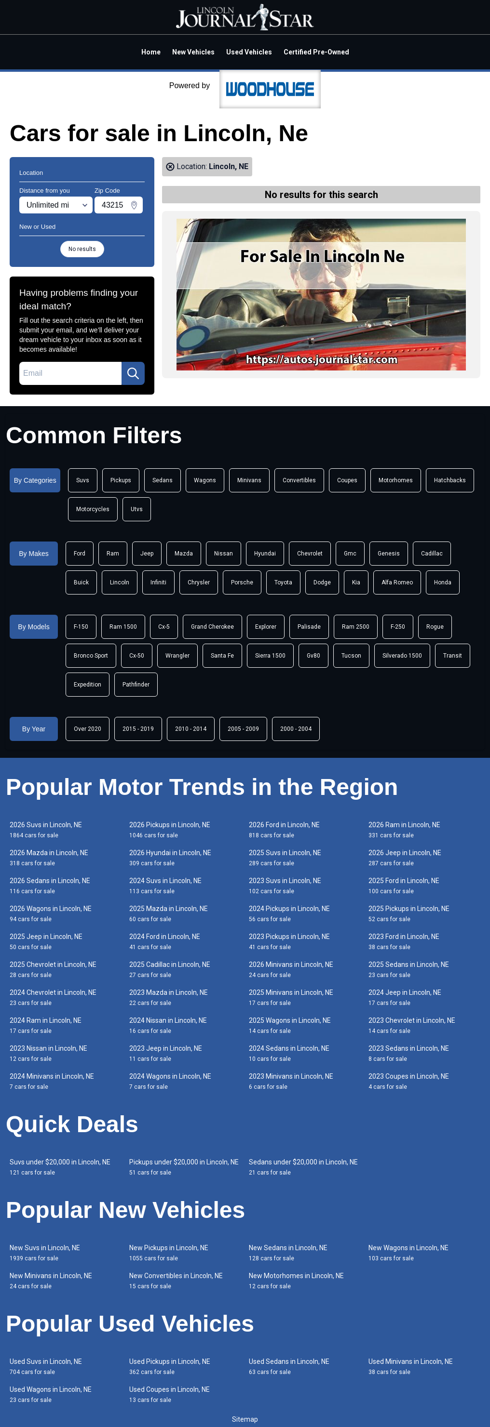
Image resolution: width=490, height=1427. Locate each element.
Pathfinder (136, 684)
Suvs (82, 480)
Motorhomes (396, 480)
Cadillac (432, 553)
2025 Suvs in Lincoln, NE (285, 858)
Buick (81, 582)
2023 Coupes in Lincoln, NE (408, 1081)
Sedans (162, 480)
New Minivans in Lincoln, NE (51, 1281)
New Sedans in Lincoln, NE (288, 1253)
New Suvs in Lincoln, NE (45, 1253)
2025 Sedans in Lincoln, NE (408, 969)
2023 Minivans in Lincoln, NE (291, 1081)
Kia (356, 582)
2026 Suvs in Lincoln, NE (46, 830)
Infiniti (158, 582)
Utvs (137, 509)
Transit (452, 655)
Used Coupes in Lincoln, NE (169, 1394)
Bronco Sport (91, 655)
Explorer (265, 626)
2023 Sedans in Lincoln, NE (408, 1053)
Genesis (389, 553)
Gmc (350, 553)
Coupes (347, 480)
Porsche (242, 582)
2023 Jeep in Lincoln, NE (165, 1053)
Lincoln (119, 582)
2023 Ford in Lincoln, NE (403, 942)
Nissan (223, 553)
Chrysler (199, 582)
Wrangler (177, 655)
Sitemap (245, 1419)
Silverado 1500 (402, 655)
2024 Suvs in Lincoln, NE (165, 886)
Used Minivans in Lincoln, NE (410, 1366)
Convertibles (299, 480)
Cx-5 (164, 626)
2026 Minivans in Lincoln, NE (291, 969)
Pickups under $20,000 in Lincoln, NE (184, 1167)
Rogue (435, 626)
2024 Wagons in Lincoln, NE (170, 1081)
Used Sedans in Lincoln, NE (289, 1366)
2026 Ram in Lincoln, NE (404, 830)
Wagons (205, 480)
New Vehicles (193, 52)
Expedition (87, 684)
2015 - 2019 (138, 729)
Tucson (351, 655)
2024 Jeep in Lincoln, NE (404, 997)
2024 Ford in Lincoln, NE (164, 942)
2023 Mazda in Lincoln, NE (168, 997)
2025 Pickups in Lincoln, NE (408, 914)
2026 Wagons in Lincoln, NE (51, 914)
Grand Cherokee (212, 626)
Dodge (322, 582)
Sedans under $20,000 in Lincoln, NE (303, 1167)
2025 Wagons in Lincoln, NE (290, 1025)
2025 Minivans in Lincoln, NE (291, 997)
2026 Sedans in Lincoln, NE (50, 886)
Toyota (283, 582)
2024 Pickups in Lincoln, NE (289, 914)
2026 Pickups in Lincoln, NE (169, 830)
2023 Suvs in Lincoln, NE (285, 886)
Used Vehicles (249, 52)
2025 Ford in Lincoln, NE (403, 886)
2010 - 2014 (190, 729)
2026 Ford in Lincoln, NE (284, 830)
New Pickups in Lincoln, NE (168, 1253)
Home (151, 52)
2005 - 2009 (243, 729)
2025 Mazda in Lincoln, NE (168, 914)
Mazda (184, 553)
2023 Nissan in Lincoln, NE (48, 1053)
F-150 (81, 626)
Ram (113, 553)
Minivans (249, 480)
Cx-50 (136, 655)
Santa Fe (222, 655)
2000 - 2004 (296, 729)
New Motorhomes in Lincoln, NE (296, 1281)
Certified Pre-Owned (316, 52)
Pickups (120, 480)
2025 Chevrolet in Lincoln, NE (53, 969)
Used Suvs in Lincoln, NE (46, 1366)
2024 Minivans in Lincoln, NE (52, 1081)
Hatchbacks (450, 480)
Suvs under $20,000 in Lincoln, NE (60, 1167)
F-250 (398, 626)
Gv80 (313, 655)
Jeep (146, 553)
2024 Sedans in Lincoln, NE (289, 1053)
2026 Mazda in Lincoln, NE (49, 858)
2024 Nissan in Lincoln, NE (168, 1025)
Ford (79, 553)
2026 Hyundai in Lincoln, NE (170, 858)
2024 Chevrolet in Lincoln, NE (53, 997)
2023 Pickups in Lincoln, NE (289, 942)
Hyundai (265, 553)
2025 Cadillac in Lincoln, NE (169, 969)
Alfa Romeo (397, 582)
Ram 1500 (123, 626)
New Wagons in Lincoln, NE (408, 1253)
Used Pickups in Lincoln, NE (169, 1366)
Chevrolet (310, 553)
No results (82, 249)
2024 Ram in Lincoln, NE (46, 1025)
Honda (442, 582)
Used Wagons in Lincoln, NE (51, 1394)
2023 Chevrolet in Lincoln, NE (411, 1025)
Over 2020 (87, 729)
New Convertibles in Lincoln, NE (176, 1281)
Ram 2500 (355, 626)
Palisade (309, 626)
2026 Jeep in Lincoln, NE (404, 858)
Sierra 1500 (270, 655)
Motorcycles (92, 509)
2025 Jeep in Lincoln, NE (46, 942)
